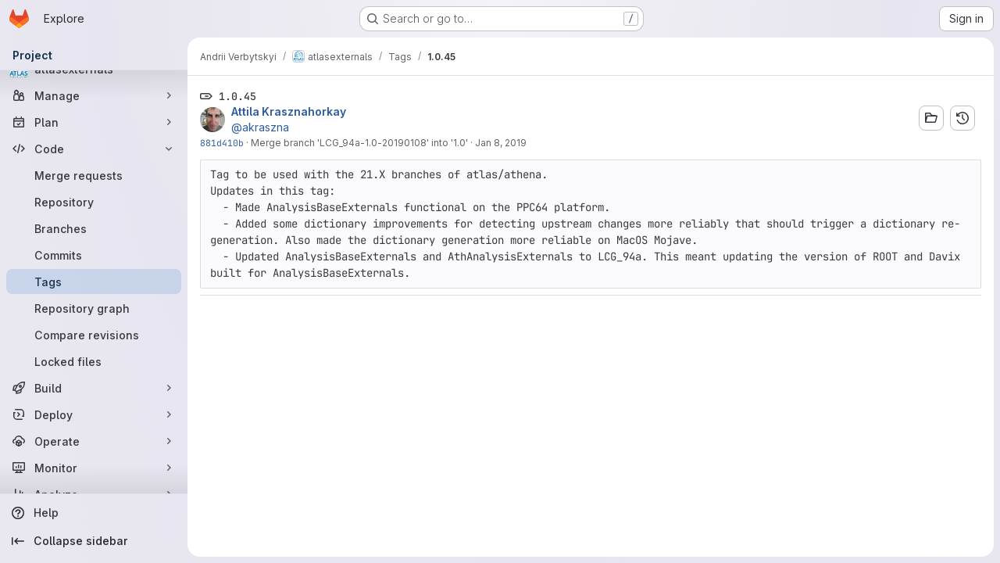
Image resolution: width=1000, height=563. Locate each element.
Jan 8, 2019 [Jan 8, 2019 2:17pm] (501, 143)
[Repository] (93, 201)
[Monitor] (93, 467)
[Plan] (93, 121)
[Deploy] (93, 414)
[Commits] (93, 254)
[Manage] (93, 95)
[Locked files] (93, 361)
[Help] (93, 512)
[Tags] (93, 281)
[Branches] (93, 228)
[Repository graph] (93, 308)
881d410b (222, 143)
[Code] (93, 148)
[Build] (93, 387)
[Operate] (93, 441)
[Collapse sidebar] (93, 541)
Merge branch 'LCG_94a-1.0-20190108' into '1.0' (359, 143)
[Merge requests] (93, 175)
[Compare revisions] (93, 334)
